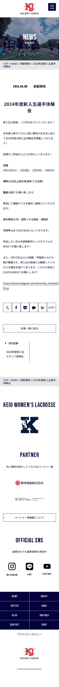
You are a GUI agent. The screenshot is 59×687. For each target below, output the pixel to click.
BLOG (14, 615)
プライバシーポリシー (29, 634)
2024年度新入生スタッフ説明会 (15, 354)
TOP (5, 63)
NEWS (14, 63)
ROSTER (15, 605)
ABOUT (44, 596)
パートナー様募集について (29, 517)
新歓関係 (25, 63)
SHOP (44, 624)
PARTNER (44, 615)
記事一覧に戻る (29, 328)
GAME (44, 605)
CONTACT (14, 624)
